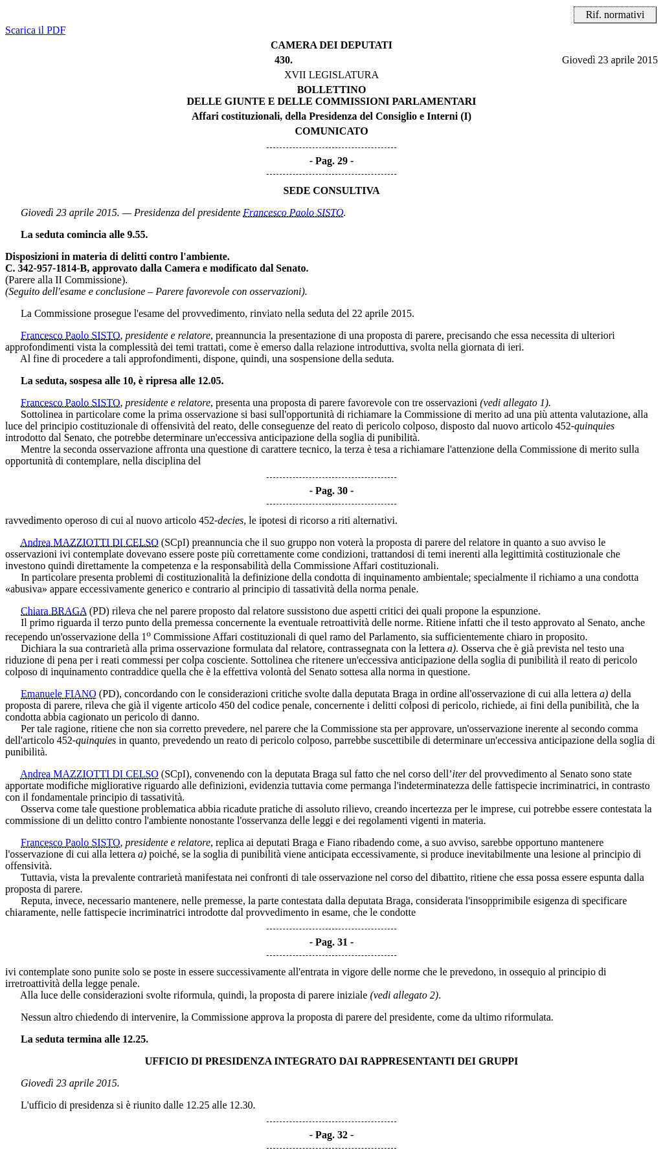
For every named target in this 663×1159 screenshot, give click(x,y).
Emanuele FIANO (58, 693)
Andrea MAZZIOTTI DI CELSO (89, 542)
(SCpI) (175, 542)
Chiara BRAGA (54, 610)
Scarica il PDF (35, 30)
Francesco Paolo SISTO (293, 212)
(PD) (99, 610)
